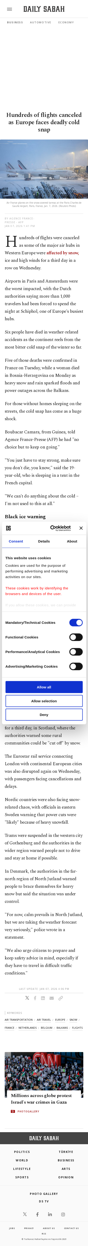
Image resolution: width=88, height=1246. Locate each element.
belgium (46, 1027)
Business (15, 22)
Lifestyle (22, 1169)
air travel (44, 1019)
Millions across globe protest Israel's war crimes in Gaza (41, 1099)
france (9, 1027)
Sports (22, 1177)
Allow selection (44, 701)
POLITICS (22, 1152)
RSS (44, 1233)
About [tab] (72, 541)
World (22, 1160)
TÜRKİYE (66, 1152)
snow (73, 1019)
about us (49, 1228)
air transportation (19, 1019)
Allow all (44, 687)
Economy (66, 22)
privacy (29, 1228)
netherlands (28, 1027)
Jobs (12, 1228)
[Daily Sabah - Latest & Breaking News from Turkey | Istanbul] (44, 9)
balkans (62, 1027)
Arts (66, 1169)
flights (77, 1027)
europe (60, 1019)
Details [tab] (44, 541)
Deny (44, 715)
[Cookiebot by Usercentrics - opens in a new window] (52, 528)
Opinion (66, 1177)
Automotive (40, 22)
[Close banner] (81, 528)
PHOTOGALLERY (28, 1111)
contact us (71, 1228)
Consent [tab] (16, 541)
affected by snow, (62, 253)
